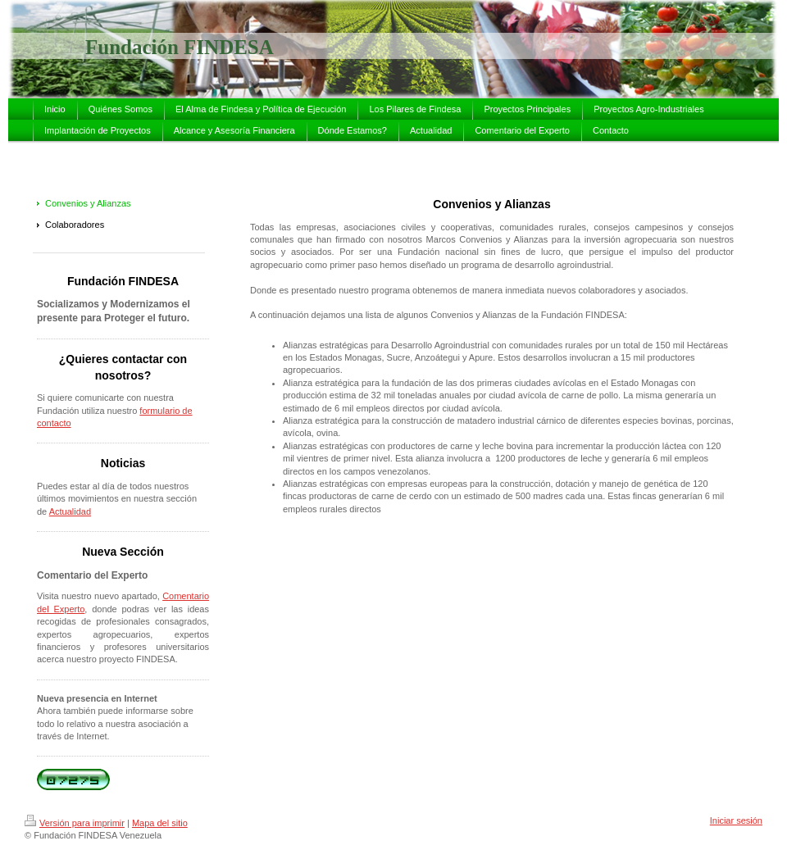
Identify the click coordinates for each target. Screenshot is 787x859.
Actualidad (70, 511)
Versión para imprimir (75, 823)
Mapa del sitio (160, 823)
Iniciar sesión (736, 820)
